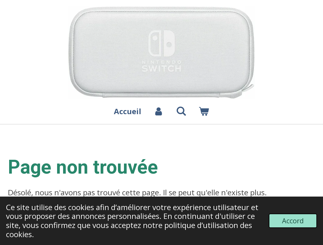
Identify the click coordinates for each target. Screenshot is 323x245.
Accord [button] (293, 220)
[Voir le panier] (203, 111)
